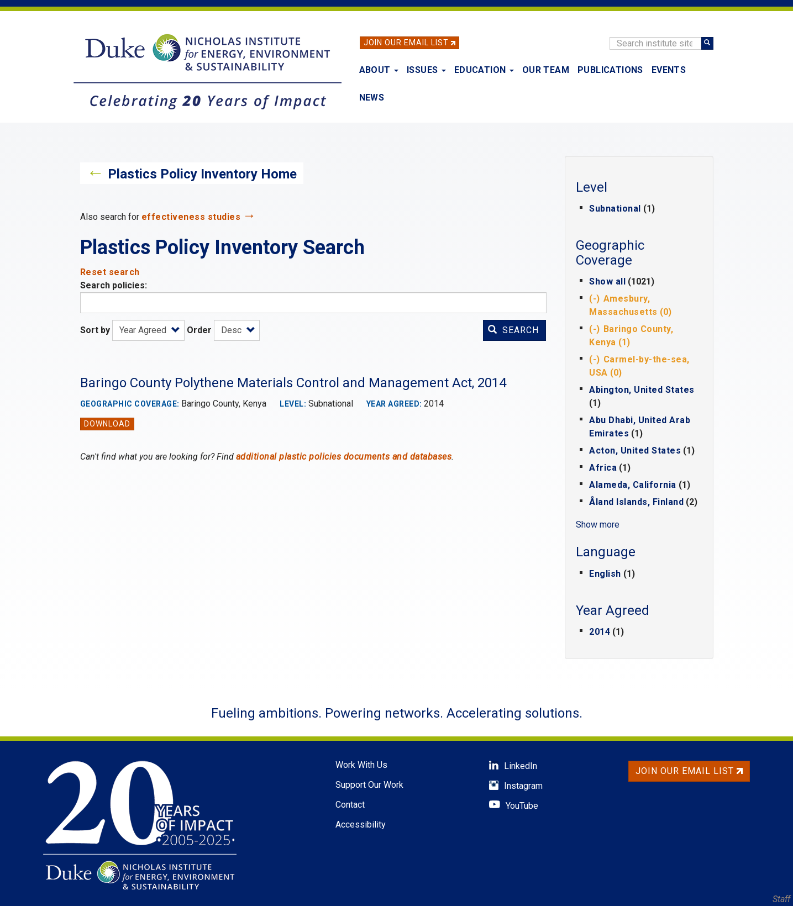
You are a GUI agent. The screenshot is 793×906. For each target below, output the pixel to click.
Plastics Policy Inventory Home (202, 174)
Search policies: (113, 285)
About (378, 70)
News (372, 97)
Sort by (95, 330)
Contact (350, 804)
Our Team (545, 70)
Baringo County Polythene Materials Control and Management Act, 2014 (293, 383)
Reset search (110, 272)
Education (484, 70)
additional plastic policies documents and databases (344, 456)
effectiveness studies (191, 217)
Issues (426, 70)
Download (107, 423)
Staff (781, 899)
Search (513, 330)
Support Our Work (369, 784)
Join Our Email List (406, 42)
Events (669, 70)
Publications (610, 70)
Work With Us (361, 765)
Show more (597, 524)
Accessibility (360, 824)
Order (199, 330)
